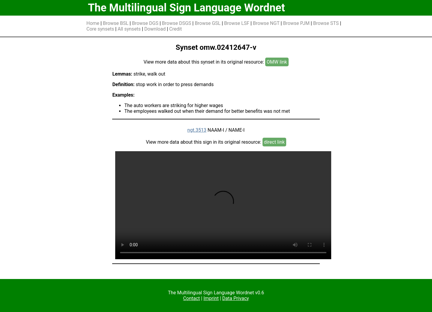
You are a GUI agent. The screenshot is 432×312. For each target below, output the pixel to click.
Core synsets (100, 29)
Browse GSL (207, 23)
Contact (191, 298)
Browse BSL (115, 23)
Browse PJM (296, 23)
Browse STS (326, 23)
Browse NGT (266, 23)
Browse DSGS (176, 23)
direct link (274, 142)
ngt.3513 (197, 130)
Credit (175, 29)
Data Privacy (235, 298)
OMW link (277, 62)
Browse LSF (236, 23)
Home (92, 23)
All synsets (129, 29)
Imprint (211, 298)
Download (155, 29)
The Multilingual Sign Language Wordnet (186, 8)
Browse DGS (145, 23)
